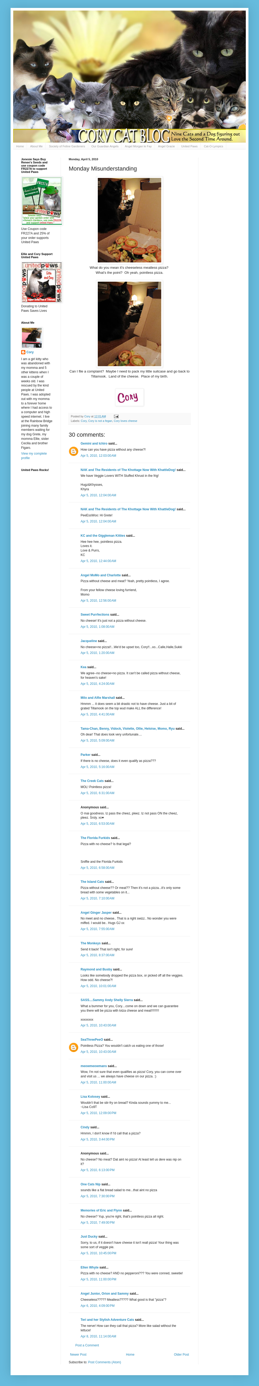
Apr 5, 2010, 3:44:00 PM (97, 1139)
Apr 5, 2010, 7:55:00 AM (97, 929)
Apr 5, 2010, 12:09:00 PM (98, 1113)
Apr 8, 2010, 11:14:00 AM (98, 1336)
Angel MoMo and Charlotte (101, 575)
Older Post (181, 1354)
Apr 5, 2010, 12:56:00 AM (98, 600)
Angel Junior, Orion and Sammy (105, 1293)
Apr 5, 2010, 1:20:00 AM (97, 653)
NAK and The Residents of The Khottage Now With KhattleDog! (128, 470)
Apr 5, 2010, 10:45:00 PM (98, 1253)
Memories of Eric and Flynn (101, 1210)
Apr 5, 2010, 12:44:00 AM (98, 561)
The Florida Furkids (95, 838)
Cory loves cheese (125, 420)
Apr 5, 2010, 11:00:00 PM (98, 1279)
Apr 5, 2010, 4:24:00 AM (97, 684)
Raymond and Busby (96, 969)
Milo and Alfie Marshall (98, 698)
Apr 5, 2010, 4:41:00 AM (97, 714)
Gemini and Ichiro (94, 443)
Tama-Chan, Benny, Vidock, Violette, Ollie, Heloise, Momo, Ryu (128, 728)
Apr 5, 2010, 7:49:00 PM (97, 1222)
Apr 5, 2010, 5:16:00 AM (97, 767)
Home (20, 146)
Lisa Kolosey (90, 1097)
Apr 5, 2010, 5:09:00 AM (97, 740)
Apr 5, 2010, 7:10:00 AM (97, 898)
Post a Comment (87, 1345)
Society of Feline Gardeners (67, 146)
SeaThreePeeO (92, 1039)
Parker (85, 755)
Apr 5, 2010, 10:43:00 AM (98, 1025)
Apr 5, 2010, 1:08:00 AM (97, 627)
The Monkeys (91, 943)
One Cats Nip (90, 1184)
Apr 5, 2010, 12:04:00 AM (98, 495)
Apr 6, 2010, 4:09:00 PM (97, 1306)
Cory (84, 420)
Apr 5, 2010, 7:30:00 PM (97, 1196)
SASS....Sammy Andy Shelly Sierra (107, 1000)
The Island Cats (92, 882)
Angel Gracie (166, 146)
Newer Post (78, 1354)
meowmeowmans (94, 1066)
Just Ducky (89, 1236)
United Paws (189, 146)
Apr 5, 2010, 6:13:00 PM (97, 1170)
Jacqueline (89, 641)
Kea (83, 667)
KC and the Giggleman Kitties (103, 536)
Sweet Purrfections (95, 614)
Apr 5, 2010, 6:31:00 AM (97, 793)
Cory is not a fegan (100, 420)
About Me (36, 146)
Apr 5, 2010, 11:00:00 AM (98, 1082)
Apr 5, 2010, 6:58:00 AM (97, 868)
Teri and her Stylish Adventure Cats (108, 1320)
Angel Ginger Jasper (96, 912)
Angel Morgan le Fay (138, 146)
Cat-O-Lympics (213, 146)
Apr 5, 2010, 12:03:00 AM (98, 456)
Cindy (85, 1127)
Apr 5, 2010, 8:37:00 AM (97, 955)
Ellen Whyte (90, 1267)
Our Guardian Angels (105, 146)
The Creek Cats (92, 781)
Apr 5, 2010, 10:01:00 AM (98, 986)
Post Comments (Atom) (104, 1362)
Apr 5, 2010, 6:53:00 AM (97, 824)
